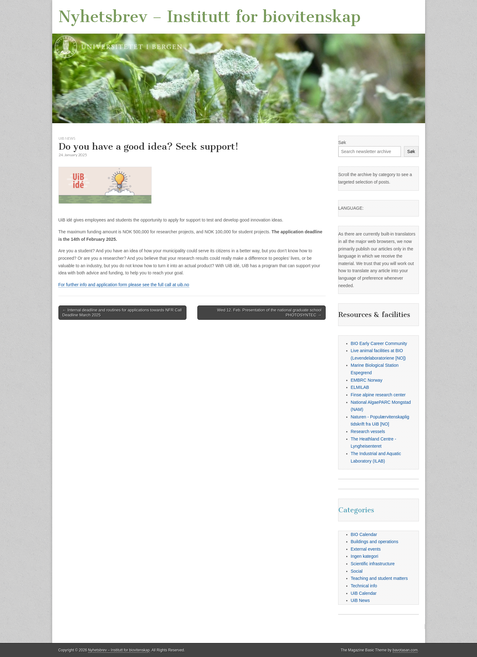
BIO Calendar (364, 534)
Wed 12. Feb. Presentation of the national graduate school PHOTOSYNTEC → (269, 312)
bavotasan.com (405, 650)
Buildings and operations (374, 541)
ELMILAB (360, 387)
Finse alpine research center (378, 394)
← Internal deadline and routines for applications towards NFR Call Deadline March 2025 (122, 312)
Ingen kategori (364, 556)
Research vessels (368, 431)
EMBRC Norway (367, 380)
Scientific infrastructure (373, 563)
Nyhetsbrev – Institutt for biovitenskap (209, 16)
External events (366, 549)
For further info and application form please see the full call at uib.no (123, 284)
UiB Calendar (364, 593)
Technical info (364, 585)
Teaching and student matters (379, 578)
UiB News (66, 138)
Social (357, 571)
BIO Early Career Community (379, 343)
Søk (342, 142)
